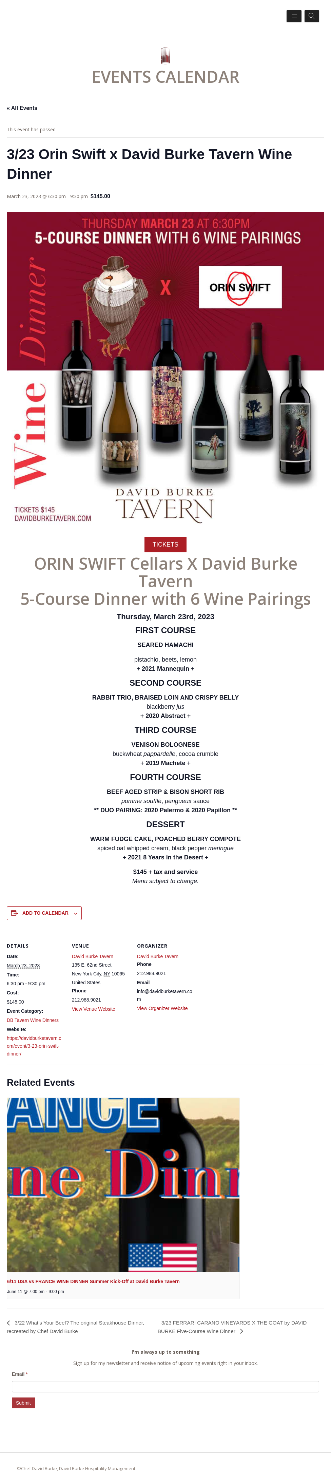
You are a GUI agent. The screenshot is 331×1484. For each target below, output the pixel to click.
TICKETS (165, 544)
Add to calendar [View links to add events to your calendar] (45, 913)
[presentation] (123, 1185)
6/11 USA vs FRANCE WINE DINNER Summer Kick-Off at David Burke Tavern (93, 1281)
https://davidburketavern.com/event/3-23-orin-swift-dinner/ (34, 1046)
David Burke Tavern (92, 956)
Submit (23, 1403)
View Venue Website (93, 1009)
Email (20, 1374)
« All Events (22, 108)
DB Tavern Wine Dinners (33, 1020)
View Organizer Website (162, 1008)
